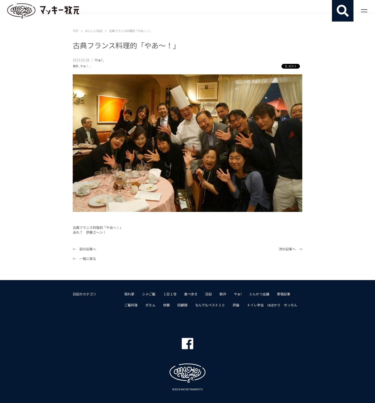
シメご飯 (148, 294)
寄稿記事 (283, 294)
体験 (166, 305)
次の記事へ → (290, 249)
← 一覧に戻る (84, 258)
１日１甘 (169, 294)
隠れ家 (129, 294)
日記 (208, 294)
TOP (75, 31)
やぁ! (98, 60)
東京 (75, 66)
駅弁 (223, 294)
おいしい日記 (93, 31)
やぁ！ (84, 66)
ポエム (150, 305)
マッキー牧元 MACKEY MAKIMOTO (43, 11)
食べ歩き (191, 294)
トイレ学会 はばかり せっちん (272, 305)
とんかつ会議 (259, 294)
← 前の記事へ (84, 249)
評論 (236, 305)
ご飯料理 (131, 305)
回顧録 (182, 305)
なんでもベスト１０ (210, 305)
